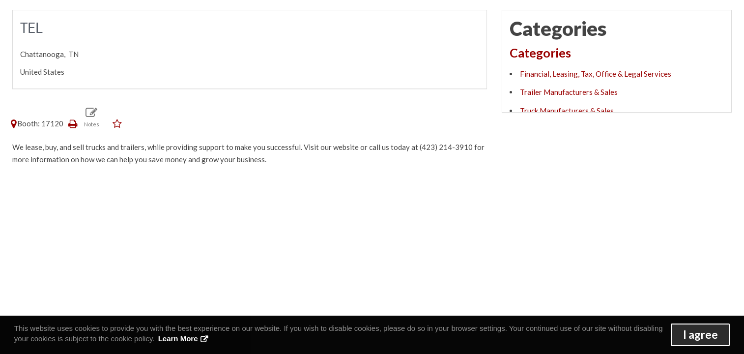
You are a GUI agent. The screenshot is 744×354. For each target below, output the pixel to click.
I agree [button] (700, 334)
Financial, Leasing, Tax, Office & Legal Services (595, 73)
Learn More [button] (178, 338)
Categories (540, 52)
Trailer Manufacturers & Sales (569, 92)
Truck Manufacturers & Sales (567, 110)
